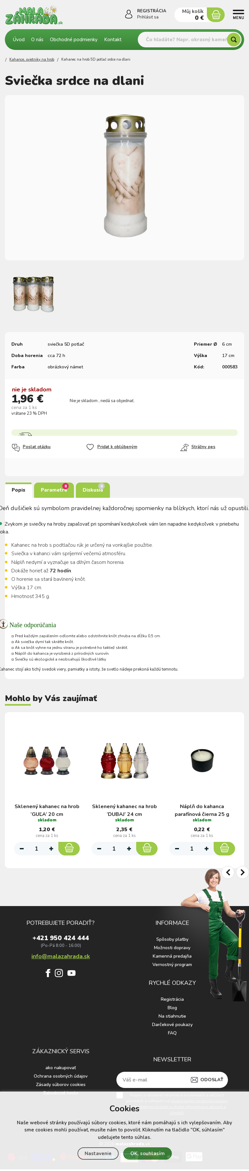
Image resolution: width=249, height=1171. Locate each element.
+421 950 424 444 (60, 940)
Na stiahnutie (172, 1018)
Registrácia (172, 1001)
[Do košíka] (69, 846)
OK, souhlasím (147, 1153)
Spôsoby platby (172, 941)
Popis (18, 490)
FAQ (172, 1035)
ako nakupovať (60, 1069)
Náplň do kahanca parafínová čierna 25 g (202, 806)
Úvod (19, 39)
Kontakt (113, 39)
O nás (37, 39)
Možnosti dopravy (172, 949)
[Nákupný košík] (216, 14)
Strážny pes (197, 447)
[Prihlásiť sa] (129, 15)
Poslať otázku (31, 448)
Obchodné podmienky (74, 39)
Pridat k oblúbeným (111, 447)
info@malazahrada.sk (60, 957)
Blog (172, 1009)
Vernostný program (172, 966)
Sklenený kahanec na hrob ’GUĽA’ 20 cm (47, 806)
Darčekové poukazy (172, 1026)
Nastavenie (98, 1153)
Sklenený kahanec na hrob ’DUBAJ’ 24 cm (124, 806)
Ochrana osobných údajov (61, 1078)
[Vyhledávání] (190, 39)
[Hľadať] (234, 39)
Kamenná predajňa (172, 958)
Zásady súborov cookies (61, 1086)
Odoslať (211, 1081)
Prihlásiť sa (148, 17)
